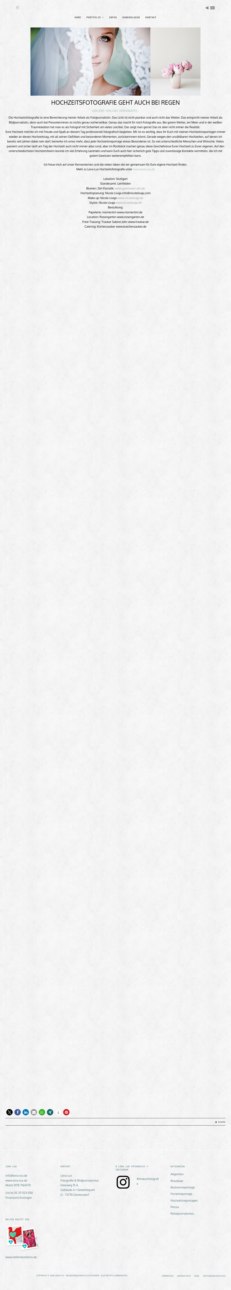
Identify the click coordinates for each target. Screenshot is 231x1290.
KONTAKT (150, 17)
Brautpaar (177, 1181)
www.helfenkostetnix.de (21, 1257)
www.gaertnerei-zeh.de (130, 188)
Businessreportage (183, 1187)
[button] (9, 1112)
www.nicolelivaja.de (130, 198)
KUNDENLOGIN (131, 17)
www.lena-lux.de (144, 169)
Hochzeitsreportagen (184, 1200)
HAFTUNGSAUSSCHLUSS (214, 1276)
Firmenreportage (181, 1194)
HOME (78, 17)
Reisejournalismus (182, 1213)
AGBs (196, 1276)
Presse (175, 1207)
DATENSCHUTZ (184, 1276)
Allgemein (177, 1174)
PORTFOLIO (93, 17)
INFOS (113, 17)
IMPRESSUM (167, 1276)
